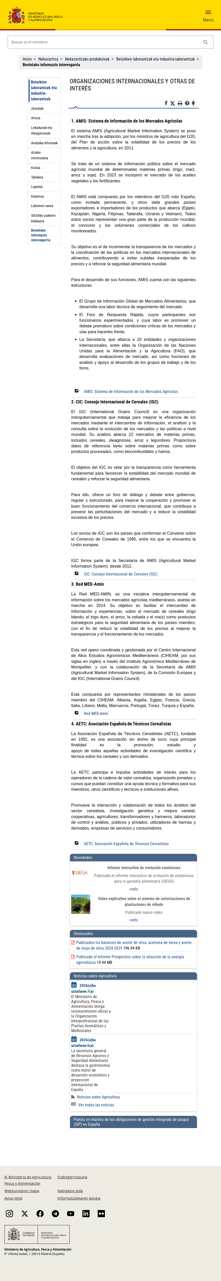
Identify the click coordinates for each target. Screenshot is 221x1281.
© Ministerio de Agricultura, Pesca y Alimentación (28, 1180)
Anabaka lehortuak (44, 143)
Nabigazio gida (70, 1190)
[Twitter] (174, 103)
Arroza (35, 118)
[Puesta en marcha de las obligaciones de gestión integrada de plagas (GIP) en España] (133, 1142)
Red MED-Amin (96, 713)
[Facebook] (167, 104)
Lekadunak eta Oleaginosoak (41, 130)
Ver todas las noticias (92, 1105)
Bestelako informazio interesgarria (40, 235)
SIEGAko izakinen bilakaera (43, 218)
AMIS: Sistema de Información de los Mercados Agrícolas (131, 391)
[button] (208, 14)
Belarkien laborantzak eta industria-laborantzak (155, 59)
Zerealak (37, 108)
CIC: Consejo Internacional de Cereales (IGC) (120, 574)
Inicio (27, 59)
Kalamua (37, 196)
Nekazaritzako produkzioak (87, 59)
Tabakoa (37, 177)
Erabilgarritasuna (72, 1177)
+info (133, 889)
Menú (208, 20)
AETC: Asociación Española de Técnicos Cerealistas (126, 843)
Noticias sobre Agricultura (98, 1097)
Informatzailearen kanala (78, 1198)
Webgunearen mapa (21, 1190)
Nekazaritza (48, 59)
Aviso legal (13, 1198)
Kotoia (35, 168)
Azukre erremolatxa (39, 155)
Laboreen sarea (42, 206)
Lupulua (37, 187)
